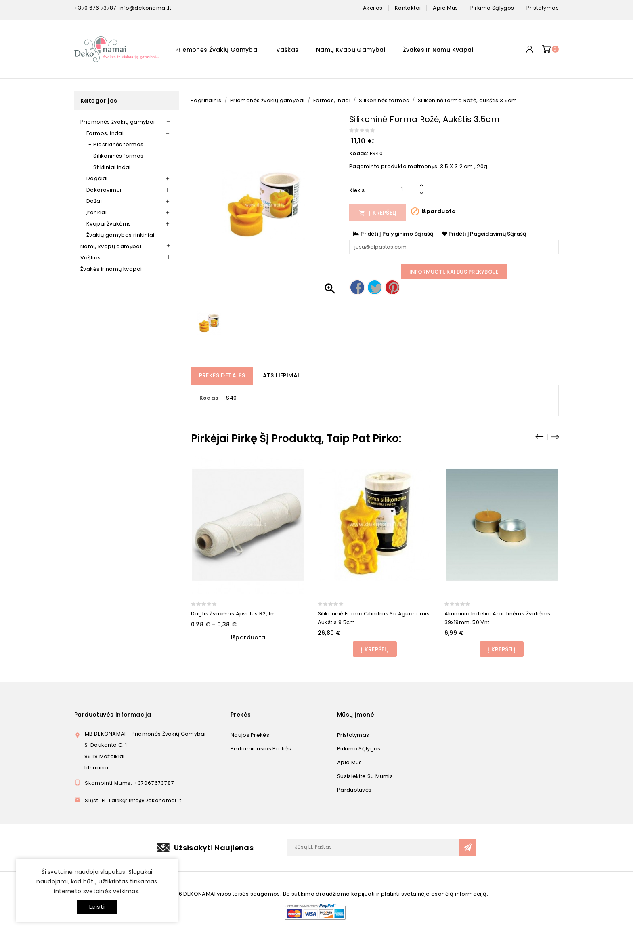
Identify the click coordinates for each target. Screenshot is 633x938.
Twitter (374, 287)
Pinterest (392, 287)
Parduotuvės (354, 790)
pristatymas (542, 8)
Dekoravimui (103, 190)
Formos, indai (105, 133)
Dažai (94, 201)
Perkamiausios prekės (261, 749)
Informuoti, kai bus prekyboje (454, 272)
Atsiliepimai (281, 375)
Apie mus (349, 762)
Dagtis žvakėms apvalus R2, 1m (233, 614)
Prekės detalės (222, 375)
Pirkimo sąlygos (359, 749)
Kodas (208, 398)
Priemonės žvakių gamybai (217, 50)
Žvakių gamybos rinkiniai (120, 235)
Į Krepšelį (378, 213)
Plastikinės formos (118, 144)
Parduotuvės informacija (112, 714)
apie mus (445, 8)
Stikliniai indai (111, 167)
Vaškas (287, 50)
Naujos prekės (250, 735)
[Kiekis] (407, 189)
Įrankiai (96, 212)
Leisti (97, 906)
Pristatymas (353, 735)
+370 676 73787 (95, 8)
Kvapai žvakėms (108, 224)
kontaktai (408, 8)
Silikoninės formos (118, 156)
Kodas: (358, 153)
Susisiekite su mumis (365, 776)
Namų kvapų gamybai (350, 50)
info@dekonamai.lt (145, 8)
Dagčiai (97, 178)
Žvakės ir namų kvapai (438, 50)
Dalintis (357, 287)
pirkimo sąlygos (492, 8)
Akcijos (373, 8)
